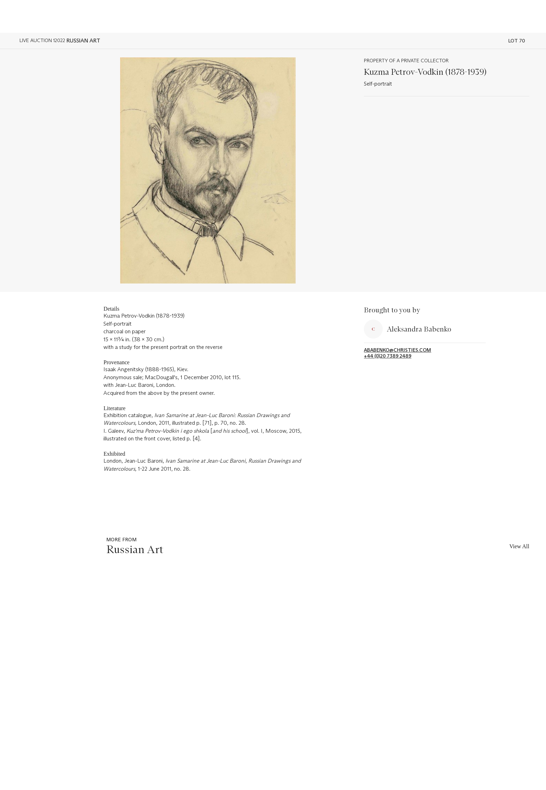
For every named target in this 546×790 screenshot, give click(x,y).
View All (519, 546)
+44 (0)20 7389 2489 (387, 356)
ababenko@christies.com (397, 350)
